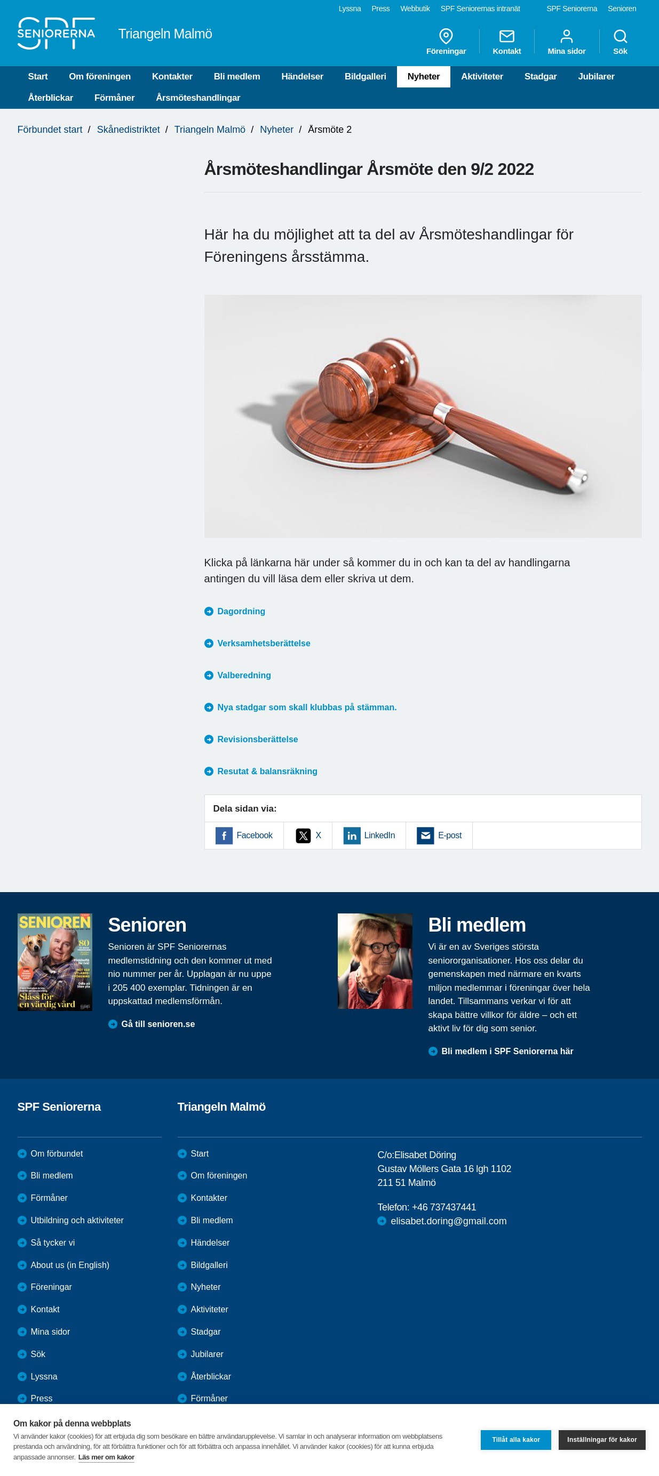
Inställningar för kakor (602, 1439)
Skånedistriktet (128, 129)
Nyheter (424, 76)
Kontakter (172, 76)
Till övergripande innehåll (0, 0)
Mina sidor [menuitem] (566, 41)
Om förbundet (57, 1153)
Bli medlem (237, 76)
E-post (450, 835)
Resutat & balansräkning (268, 771)
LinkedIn (379, 835)
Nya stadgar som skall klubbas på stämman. (307, 707)
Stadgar (541, 76)
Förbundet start (50, 129)
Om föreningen (100, 76)
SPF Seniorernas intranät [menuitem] (480, 8)
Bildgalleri (365, 76)
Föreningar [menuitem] (446, 41)
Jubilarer (596, 76)
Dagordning (242, 611)
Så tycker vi (53, 1242)
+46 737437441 (444, 1207)
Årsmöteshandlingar (198, 98)
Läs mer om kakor (106, 1457)
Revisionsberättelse (258, 739)
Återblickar (50, 98)
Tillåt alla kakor (516, 1439)
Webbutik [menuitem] (415, 8)
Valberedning (244, 675)
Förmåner (114, 98)
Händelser (302, 76)
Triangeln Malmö (209, 129)
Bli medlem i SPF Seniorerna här (508, 1051)
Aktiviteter (482, 76)
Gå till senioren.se (158, 1024)
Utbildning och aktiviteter (77, 1220)
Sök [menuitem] (621, 41)
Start (38, 76)
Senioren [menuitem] (622, 8)
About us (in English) (70, 1265)
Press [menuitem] (380, 8)
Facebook (255, 835)
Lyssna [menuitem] (350, 8)
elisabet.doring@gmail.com (448, 1221)
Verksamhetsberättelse (264, 643)
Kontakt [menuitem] (507, 41)
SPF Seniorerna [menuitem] (572, 8)
